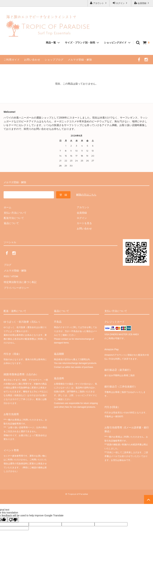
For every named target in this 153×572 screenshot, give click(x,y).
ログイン (120, 2)
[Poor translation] (13, 517)
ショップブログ (54, 59)
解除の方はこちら (86, 194)
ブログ (7, 264)
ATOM (14, 275)
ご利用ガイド (12, 59)
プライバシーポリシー (16, 285)
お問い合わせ (32, 59)
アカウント (99, 2)
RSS (6, 275)
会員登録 (142, 2)
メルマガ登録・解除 (80, 59)
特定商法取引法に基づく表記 (20, 280)
